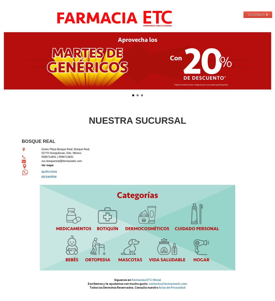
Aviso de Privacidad (172, 287)
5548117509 (49, 171)
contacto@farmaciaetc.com (168, 283)
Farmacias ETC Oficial (146, 279)
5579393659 (49, 176)
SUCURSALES (258, 14)
